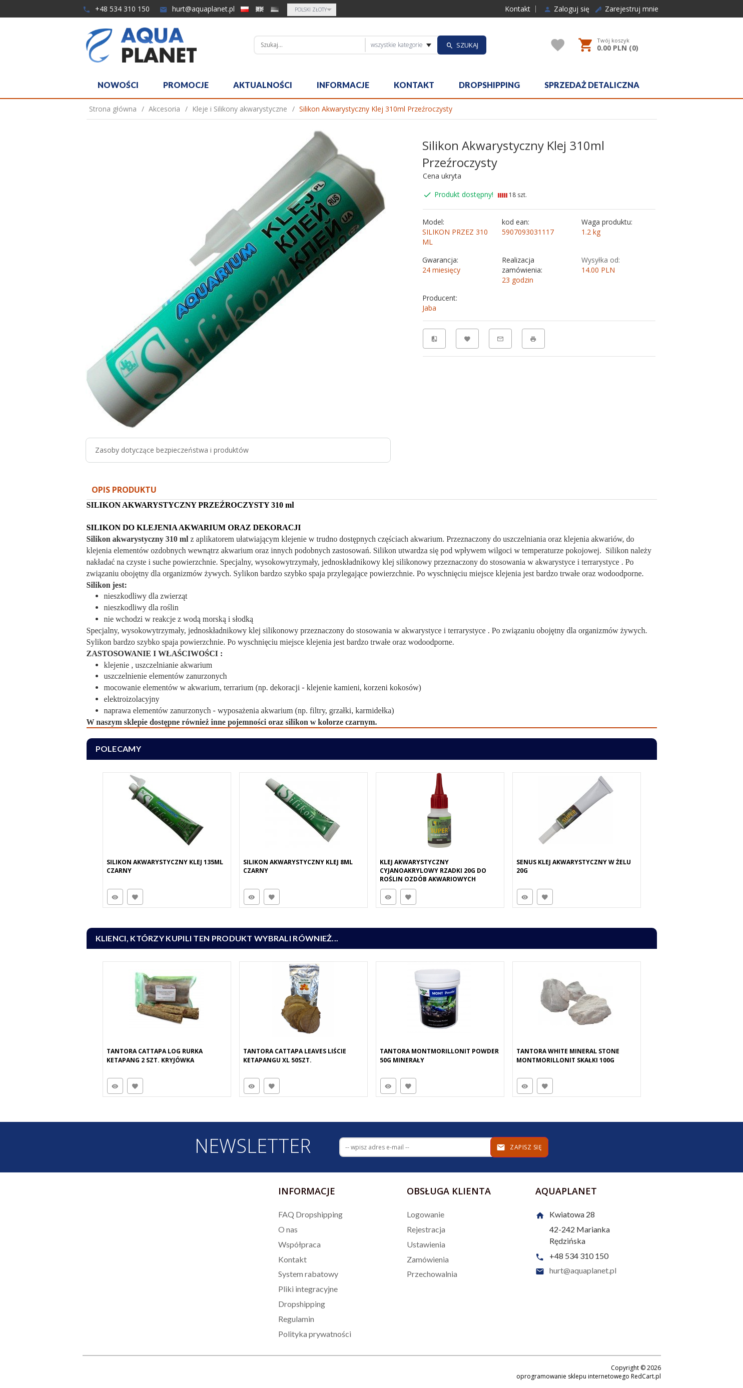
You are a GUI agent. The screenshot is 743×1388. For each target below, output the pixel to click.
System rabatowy (308, 1273)
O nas (288, 1229)
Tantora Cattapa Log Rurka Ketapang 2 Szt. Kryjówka (155, 1055)
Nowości (118, 85)
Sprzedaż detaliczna (591, 85)
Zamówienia (428, 1259)
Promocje (186, 85)
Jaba (429, 308)
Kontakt (517, 9)
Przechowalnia (432, 1273)
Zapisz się (519, 1147)
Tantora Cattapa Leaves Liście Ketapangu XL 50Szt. (294, 1055)
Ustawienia (426, 1244)
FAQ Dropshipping (310, 1214)
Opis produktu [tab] (124, 489)
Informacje (343, 85)
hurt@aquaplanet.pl (197, 9)
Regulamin (296, 1318)
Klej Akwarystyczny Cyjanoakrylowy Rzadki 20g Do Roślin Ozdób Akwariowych (433, 870)
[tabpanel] (372, 614)
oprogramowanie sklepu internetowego (572, 1376)
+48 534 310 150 (116, 9)
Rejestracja (426, 1229)
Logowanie (425, 1214)
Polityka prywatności (314, 1333)
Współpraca (299, 1244)
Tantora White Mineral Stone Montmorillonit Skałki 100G (567, 1055)
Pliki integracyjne (308, 1288)
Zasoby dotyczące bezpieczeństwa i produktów (172, 450)
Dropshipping (489, 85)
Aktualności (262, 85)
